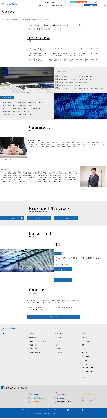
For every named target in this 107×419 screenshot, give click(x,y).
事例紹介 (8, 19)
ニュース (84, 334)
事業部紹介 (59, 353)
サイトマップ (39, 411)
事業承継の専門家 (33, 346)
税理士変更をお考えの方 (76, 5)
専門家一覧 (31, 334)
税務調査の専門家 (33, 350)
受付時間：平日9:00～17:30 (64, 2)
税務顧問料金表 (54, 5)
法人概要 (58, 338)
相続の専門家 (32, 338)
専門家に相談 (64, 5)
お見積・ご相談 (81, 2)
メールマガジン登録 (90, 5)
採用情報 (73, 2)
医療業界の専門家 (33, 353)
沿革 (57, 346)
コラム (84, 350)
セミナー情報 (85, 357)
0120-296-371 (51, 2)
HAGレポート (86, 361)
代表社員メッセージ (61, 342)
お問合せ (84, 378)
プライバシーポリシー (53, 411)
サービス (46, 5)
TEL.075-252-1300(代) (63, 414)
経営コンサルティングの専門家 (37, 342)
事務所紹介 (59, 350)
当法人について (38, 5)
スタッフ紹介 (85, 342)
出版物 (84, 346)
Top (3, 19)
